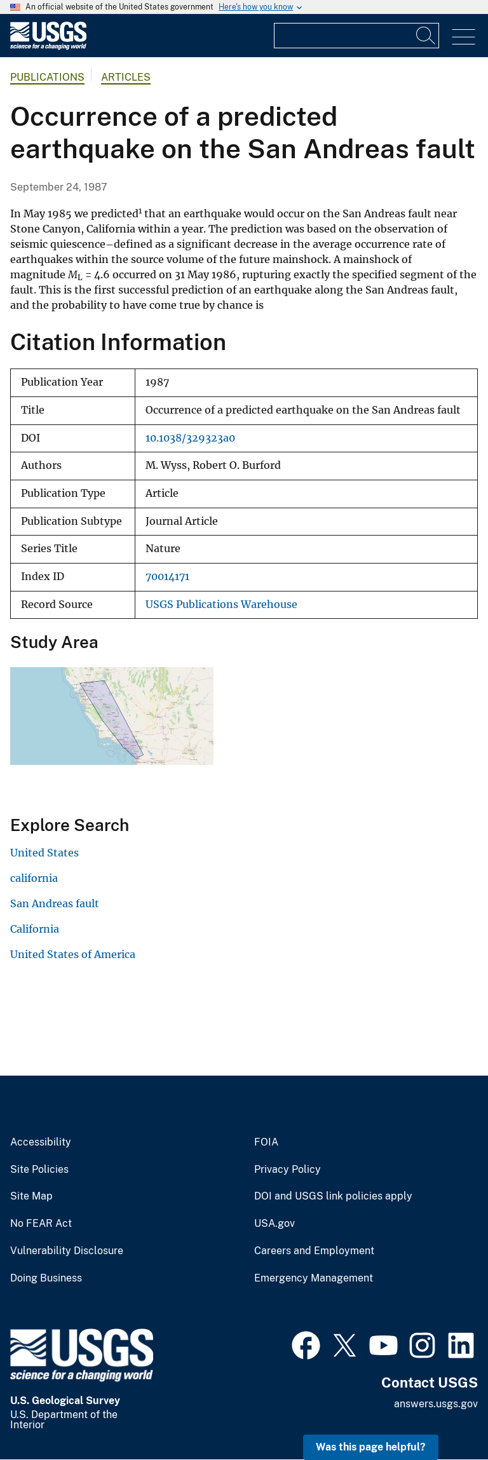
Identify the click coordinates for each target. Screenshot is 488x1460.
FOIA (266, 1142)
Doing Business (46, 1278)
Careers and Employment (314, 1251)
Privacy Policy (287, 1169)
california (34, 878)
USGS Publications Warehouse (221, 604)
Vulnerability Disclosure (66, 1251)
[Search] (426, 35)
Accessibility (40, 1142)
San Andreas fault (54, 903)
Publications (47, 77)
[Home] (48, 47)
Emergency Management (313, 1278)
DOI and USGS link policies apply (333, 1196)
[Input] (356, 35)
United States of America (72, 954)
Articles (126, 77)
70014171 (167, 577)
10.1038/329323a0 (190, 438)
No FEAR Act (41, 1223)
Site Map (31, 1196)
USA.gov (274, 1223)
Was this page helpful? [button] (371, 1447)
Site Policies (39, 1169)
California (34, 929)
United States (44, 852)
